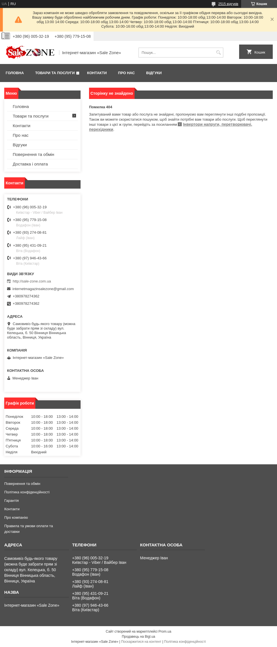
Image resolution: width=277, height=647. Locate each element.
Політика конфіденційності (26, 492)
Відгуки (154, 73)
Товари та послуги (55, 73)
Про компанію (16, 517)
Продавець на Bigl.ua (138, 637)
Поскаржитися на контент (141, 642)
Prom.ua (165, 631)
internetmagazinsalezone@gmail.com (43, 289)
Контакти (97, 73)
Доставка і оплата (30, 164)
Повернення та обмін (33, 154)
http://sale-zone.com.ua (32, 281)
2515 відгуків (228, 4)
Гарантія (11, 500)
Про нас (126, 73)
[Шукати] (218, 53)
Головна (15, 73)
